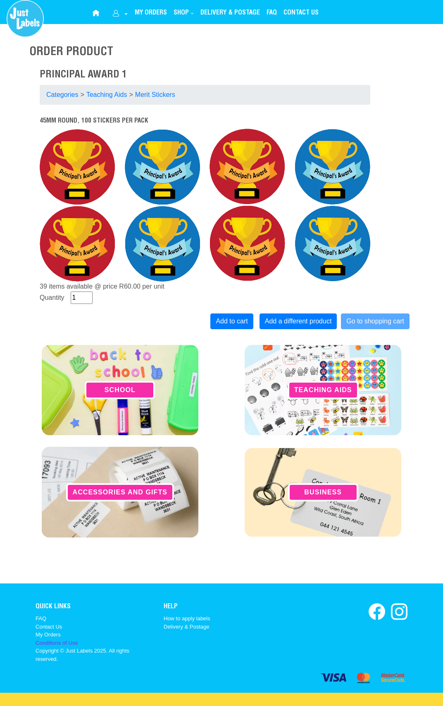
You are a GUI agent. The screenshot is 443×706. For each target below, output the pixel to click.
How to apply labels (187, 618)
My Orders (48, 634)
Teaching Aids (106, 94)
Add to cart (232, 321)
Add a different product (298, 321)
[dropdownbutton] (120, 14)
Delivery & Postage (187, 627)
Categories (62, 94)
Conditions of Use (57, 643)
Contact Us (49, 627)
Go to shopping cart (375, 321)
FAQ (41, 618)
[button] (183, 13)
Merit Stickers (155, 94)
